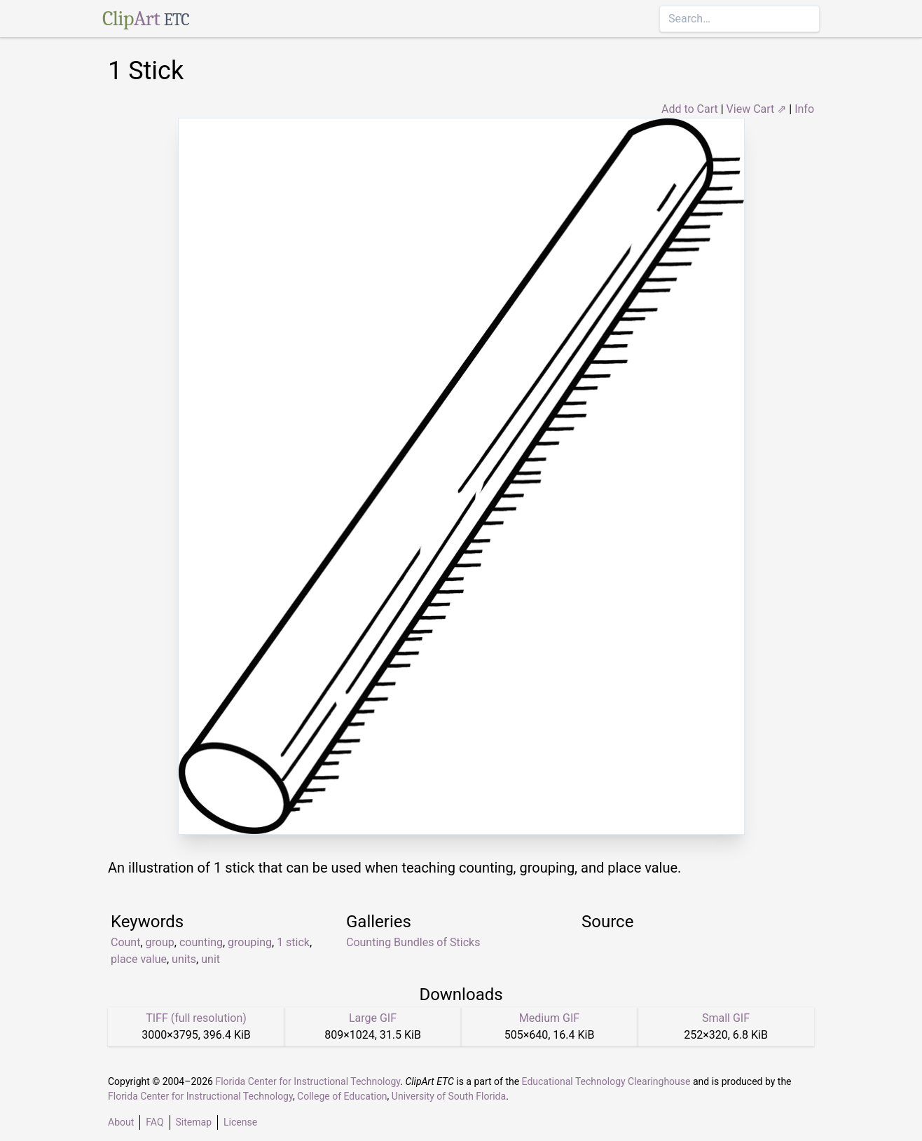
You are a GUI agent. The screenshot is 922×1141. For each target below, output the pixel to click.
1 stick (293, 942)
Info (804, 109)
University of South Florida (449, 1096)
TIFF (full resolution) (196, 1018)
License (240, 1122)
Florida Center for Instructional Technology (307, 1081)
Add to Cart (689, 109)
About (121, 1122)
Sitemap (194, 1122)
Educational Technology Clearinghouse (606, 1081)
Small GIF (726, 1018)
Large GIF (373, 1018)
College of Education (342, 1096)
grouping (250, 942)
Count (125, 942)
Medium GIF (549, 1018)
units (184, 959)
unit (210, 959)
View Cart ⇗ (757, 109)
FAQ (154, 1122)
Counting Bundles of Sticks (413, 942)
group (160, 942)
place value (139, 959)
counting (201, 942)
